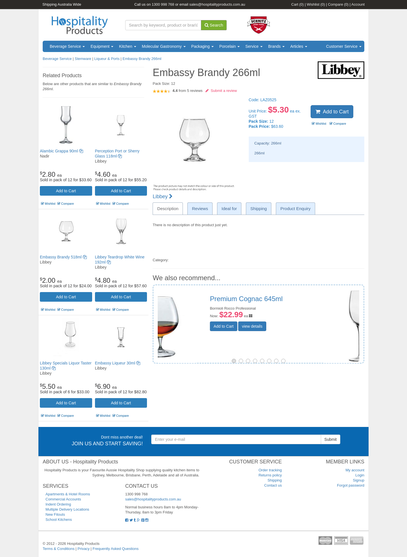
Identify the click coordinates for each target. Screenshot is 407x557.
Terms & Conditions (59, 549)
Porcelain (229, 46)
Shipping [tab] (258, 208)
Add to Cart (66, 191)
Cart (297, 4)
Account (358, 4)
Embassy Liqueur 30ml (117, 363)
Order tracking (270, 470)
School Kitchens (59, 519)
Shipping (274, 480)
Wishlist (316, 4)
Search (214, 25)
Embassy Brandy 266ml (142, 59)
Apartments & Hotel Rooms (68, 494)
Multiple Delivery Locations (67, 509)
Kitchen (127, 46)
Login (359, 475)
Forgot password (350, 485)
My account (355, 470)
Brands (276, 46)
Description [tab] (167, 208)
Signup (358, 480)
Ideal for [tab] (229, 208)
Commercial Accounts (63, 499)
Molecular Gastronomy (164, 46)
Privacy (83, 549)
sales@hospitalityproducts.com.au (217, 4)
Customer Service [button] (343, 46)
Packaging (202, 46)
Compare (338, 4)
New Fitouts (55, 514)
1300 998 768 (163, 4)
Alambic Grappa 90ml (61, 151)
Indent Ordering (58, 504)
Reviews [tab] (200, 208)
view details (287, 326)
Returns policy (270, 475)
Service (254, 46)
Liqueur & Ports (107, 59)
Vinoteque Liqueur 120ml (283, 299)
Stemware (83, 59)
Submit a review (221, 90)
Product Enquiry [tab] (295, 208)
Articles (298, 46)
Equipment (101, 46)
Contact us (273, 485)
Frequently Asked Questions (116, 549)
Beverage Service (67, 46)
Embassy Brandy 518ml (63, 257)
